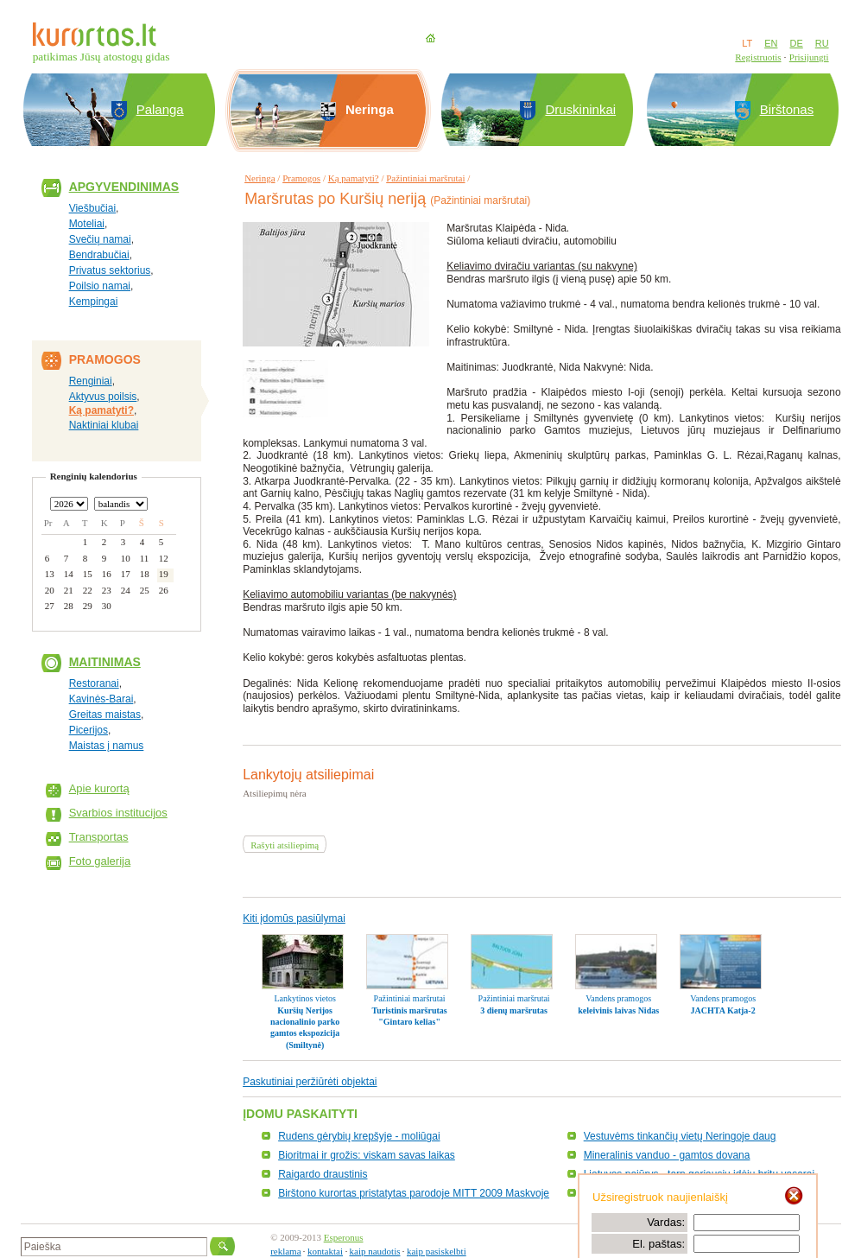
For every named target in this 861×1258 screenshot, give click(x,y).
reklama (285, 1251)
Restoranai (94, 683)
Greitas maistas (105, 714)
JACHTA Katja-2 (723, 1010)
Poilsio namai (99, 286)
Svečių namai (100, 239)
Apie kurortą (99, 788)
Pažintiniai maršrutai (425, 178)
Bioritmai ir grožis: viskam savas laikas (366, 1155)
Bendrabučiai (99, 255)
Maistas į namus (106, 746)
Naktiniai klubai (104, 425)
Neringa (259, 178)
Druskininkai (580, 109)
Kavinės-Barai (101, 699)
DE (795, 43)
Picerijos (88, 730)
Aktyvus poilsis (103, 397)
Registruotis (758, 57)
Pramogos (301, 178)
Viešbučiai (92, 208)
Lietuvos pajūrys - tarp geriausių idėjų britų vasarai (699, 1174)
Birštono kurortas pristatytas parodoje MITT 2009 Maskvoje (413, 1193)
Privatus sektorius (110, 270)
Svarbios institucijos (118, 812)
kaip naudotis (375, 1251)
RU (822, 43)
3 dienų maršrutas (514, 1010)
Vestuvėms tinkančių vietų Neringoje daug (680, 1136)
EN (770, 43)
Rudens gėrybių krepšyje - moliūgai (359, 1136)
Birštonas (787, 109)
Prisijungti (809, 57)
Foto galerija (100, 861)
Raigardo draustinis (322, 1174)
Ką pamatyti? (101, 410)
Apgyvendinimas (124, 187)
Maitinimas (105, 662)
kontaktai (325, 1251)
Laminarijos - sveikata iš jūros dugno (667, 1193)
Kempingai (93, 301)
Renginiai (90, 381)
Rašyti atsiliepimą (284, 845)
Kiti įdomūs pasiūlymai (294, 918)
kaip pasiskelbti (436, 1251)
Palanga (160, 109)
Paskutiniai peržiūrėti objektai (310, 1082)
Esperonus (344, 1237)
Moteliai (86, 224)
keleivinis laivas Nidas (618, 1010)
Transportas (99, 836)
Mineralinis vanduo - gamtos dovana (667, 1155)
